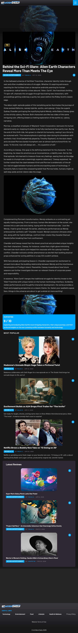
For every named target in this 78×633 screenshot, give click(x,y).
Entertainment (20, 614)
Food (32, 614)
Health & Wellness (55, 614)
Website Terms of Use (39, 622)
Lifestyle (41, 614)
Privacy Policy (71, 614)
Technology (6, 614)
